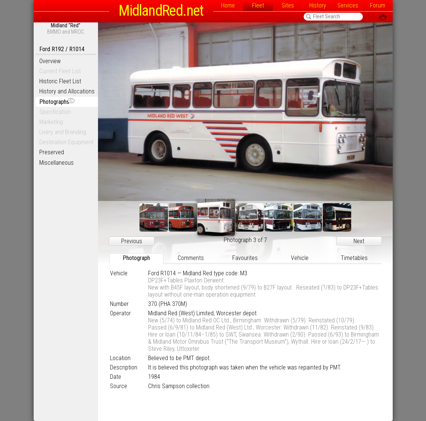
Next (358, 241)
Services (347, 5)
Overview (50, 61)
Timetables (354, 257)
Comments (191, 257)
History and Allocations (67, 91)
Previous (131, 241)
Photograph (136, 257)
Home (228, 5)
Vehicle (300, 257)
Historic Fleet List (60, 81)
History (317, 5)
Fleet (258, 5)
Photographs (56, 101)
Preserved (51, 152)
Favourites (245, 257)
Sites (288, 5)
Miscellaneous (56, 162)
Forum (377, 5)
